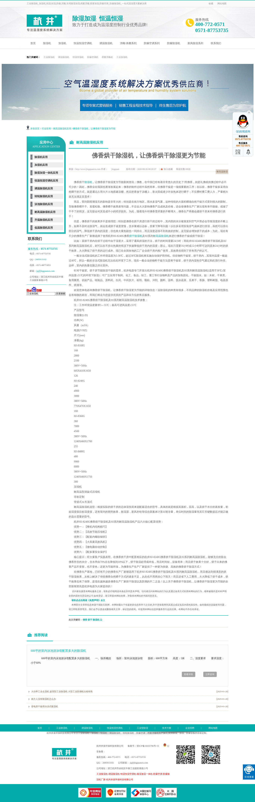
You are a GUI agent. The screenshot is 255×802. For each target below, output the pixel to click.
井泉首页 (34, 128)
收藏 (211, 3)
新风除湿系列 (195, 43)
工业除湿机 (49, 57)
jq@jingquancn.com (45, 271)
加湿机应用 (41, 165)
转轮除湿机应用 (44, 196)
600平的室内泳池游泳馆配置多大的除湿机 (58, 650)
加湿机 (62, 43)
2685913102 (41, 259)
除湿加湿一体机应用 (46, 172)
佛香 (85, 619)
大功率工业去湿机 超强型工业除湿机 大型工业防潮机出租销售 (62, 691)
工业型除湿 (142, 728)
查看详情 (188, 674)
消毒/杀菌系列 (128, 43)
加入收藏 (168, 169)
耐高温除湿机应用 (62, 128)
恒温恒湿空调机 (83, 43)
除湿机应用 (41, 157)
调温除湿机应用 (44, 188)
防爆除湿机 (173, 43)
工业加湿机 (122, 57)
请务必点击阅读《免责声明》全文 (88, 600)
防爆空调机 (92, 57)
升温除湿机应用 (44, 219)
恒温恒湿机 (78, 57)
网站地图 (221, 3)
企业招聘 (189, 728)
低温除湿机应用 (44, 227)
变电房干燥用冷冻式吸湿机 (44, 706)
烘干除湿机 (135, 236)
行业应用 (46, 128)
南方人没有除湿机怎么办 (43, 699)
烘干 (90, 619)
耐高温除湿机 (161, 236)
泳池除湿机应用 (44, 204)
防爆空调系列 (152, 43)
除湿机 (47, 43)
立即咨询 (209, 674)
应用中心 (46, 144)
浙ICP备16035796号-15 (148, 746)
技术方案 (166, 728)
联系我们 (216, 43)
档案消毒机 (107, 57)
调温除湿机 (106, 43)
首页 (33, 43)
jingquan (115, 169)
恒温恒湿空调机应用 (46, 180)
